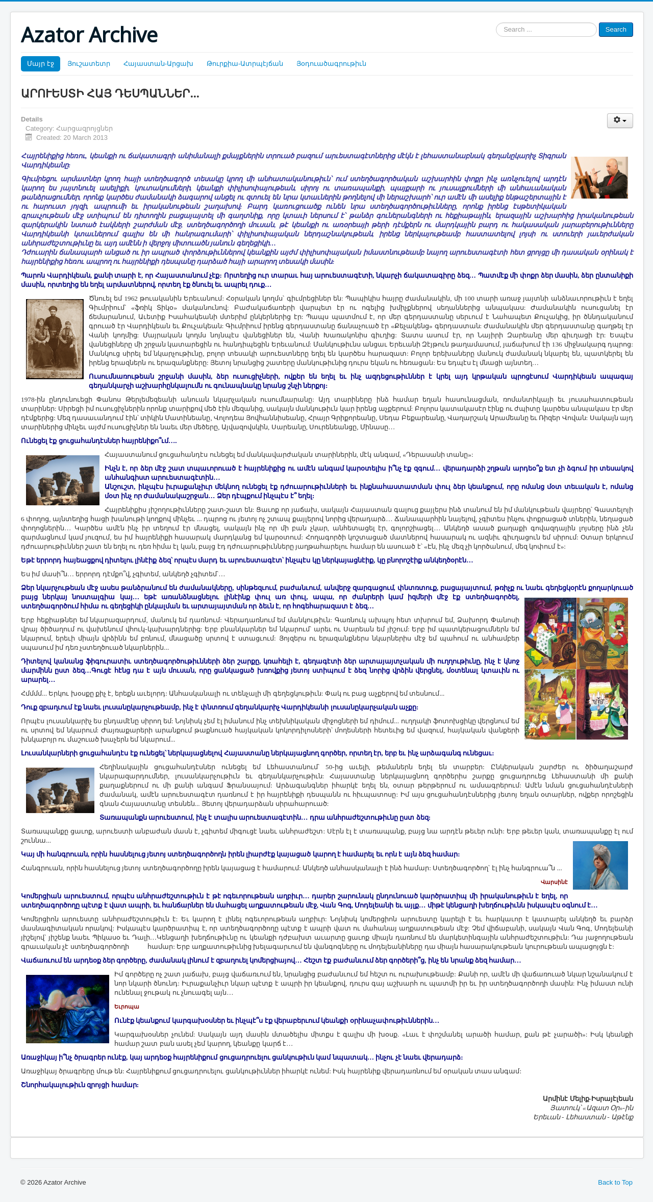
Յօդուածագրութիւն (331, 63)
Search (616, 29)
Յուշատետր (88, 63)
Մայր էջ (40, 63)
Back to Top (615, 1182)
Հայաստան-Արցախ (158, 63)
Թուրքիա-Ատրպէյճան (245, 63)
